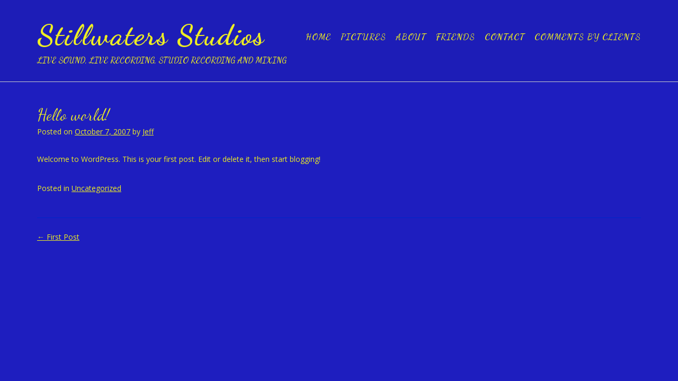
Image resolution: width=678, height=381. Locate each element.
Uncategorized (96, 188)
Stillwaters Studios (151, 34)
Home (318, 37)
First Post (58, 237)
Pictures (363, 37)
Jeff (148, 131)
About (411, 37)
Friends (455, 37)
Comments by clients (587, 37)
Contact (505, 37)
